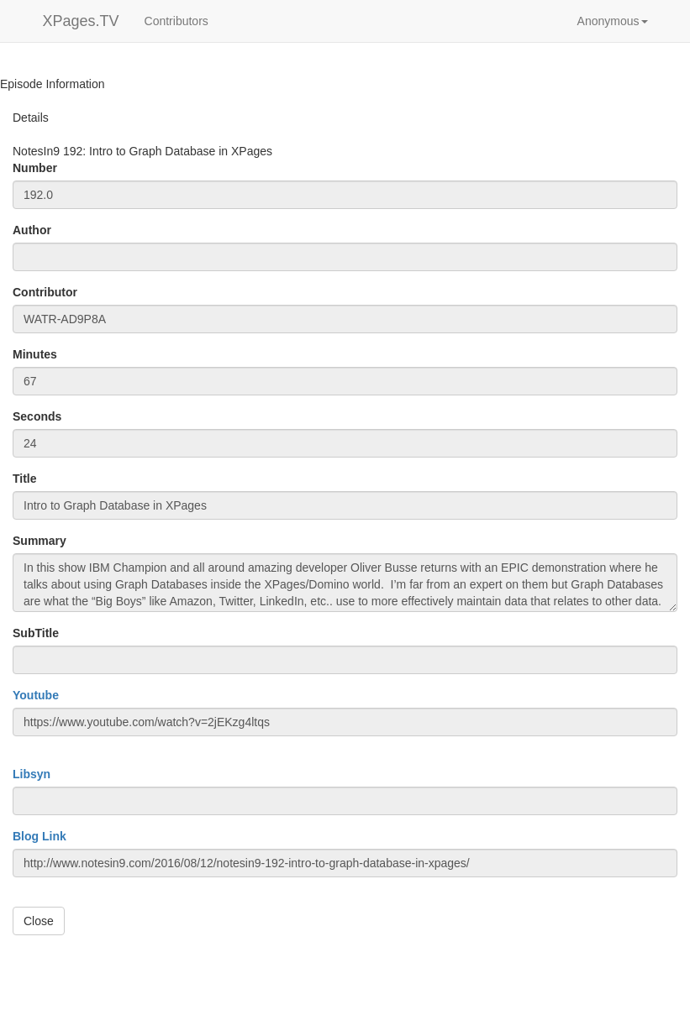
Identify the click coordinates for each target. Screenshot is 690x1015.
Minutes (35, 354)
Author (32, 230)
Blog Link (39, 836)
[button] (613, 21)
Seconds (37, 416)
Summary (39, 540)
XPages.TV (81, 21)
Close (39, 921)
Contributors (176, 21)
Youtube (36, 695)
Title (25, 478)
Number (35, 168)
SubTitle (36, 633)
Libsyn (31, 774)
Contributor (45, 292)
